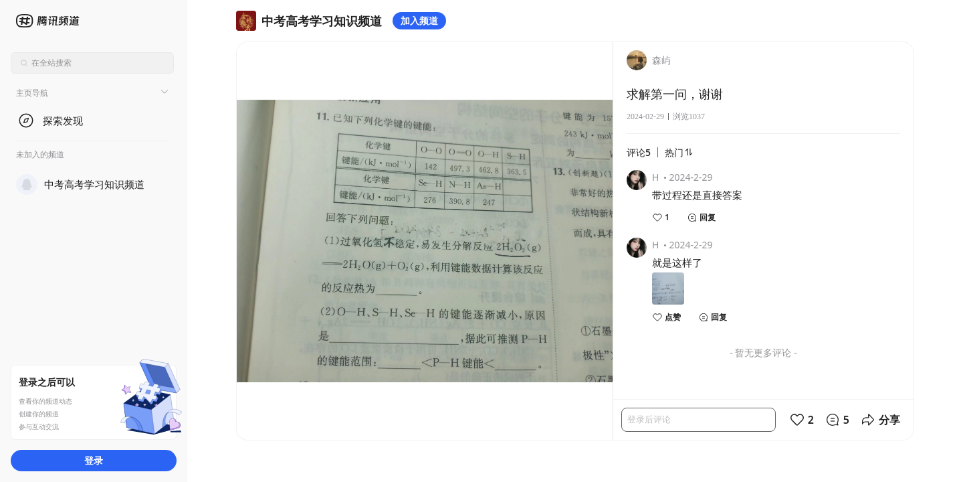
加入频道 (419, 20)
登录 (93, 460)
